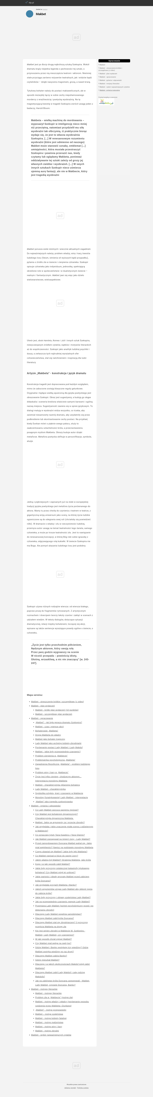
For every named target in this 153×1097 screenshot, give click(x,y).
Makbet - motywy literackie (109, 84)
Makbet (102, 65)
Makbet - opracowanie (108, 77)
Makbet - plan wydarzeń (108, 74)
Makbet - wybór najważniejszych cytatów (115, 87)
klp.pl (29, 2)
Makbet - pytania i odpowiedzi (111, 80)
